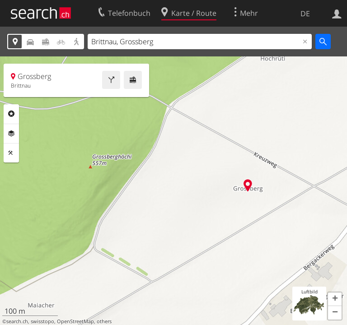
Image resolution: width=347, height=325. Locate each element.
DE (305, 14)
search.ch (17, 321)
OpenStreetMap (75, 321)
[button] (335, 299)
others (104, 321)
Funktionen (11, 153)
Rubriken (11, 113)
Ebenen (11, 133)
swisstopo (42, 321)
